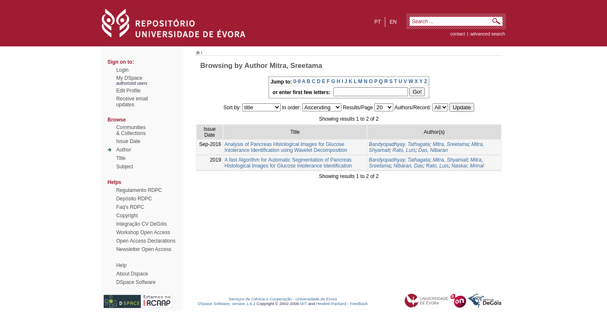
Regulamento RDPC (139, 190)
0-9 (297, 81)
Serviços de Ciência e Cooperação (260, 299)
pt (377, 22)
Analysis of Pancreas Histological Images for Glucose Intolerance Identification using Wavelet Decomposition (286, 147)
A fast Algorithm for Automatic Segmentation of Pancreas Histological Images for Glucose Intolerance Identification (288, 163)
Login (122, 70)
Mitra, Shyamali (449, 160)
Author (123, 150)
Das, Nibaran (433, 150)
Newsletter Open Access (144, 249)
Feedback (359, 303)
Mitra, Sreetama (450, 144)
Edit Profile (128, 91)
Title (121, 158)
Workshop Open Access (143, 232)
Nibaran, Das (408, 166)
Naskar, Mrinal (467, 166)
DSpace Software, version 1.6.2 (226, 303)
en (393, 22)
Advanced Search (487, 33)
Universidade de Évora (316, 299)
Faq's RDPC (130, 207)
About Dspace (132, 274)
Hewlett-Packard (331, 303)
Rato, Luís (404, 150)
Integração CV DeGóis (141, 224)
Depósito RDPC (134, 199)
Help (121, 265)
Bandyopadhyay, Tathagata (399, 144)
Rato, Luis (437, 166)
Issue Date (128, 141)
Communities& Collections (131, 130)
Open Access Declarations (146, 241)
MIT (303, 303)
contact (457, 33)
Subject (124, 167)
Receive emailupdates (132, 102)
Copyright (127, 216)
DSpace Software (136, 282)
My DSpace (129, 78)
